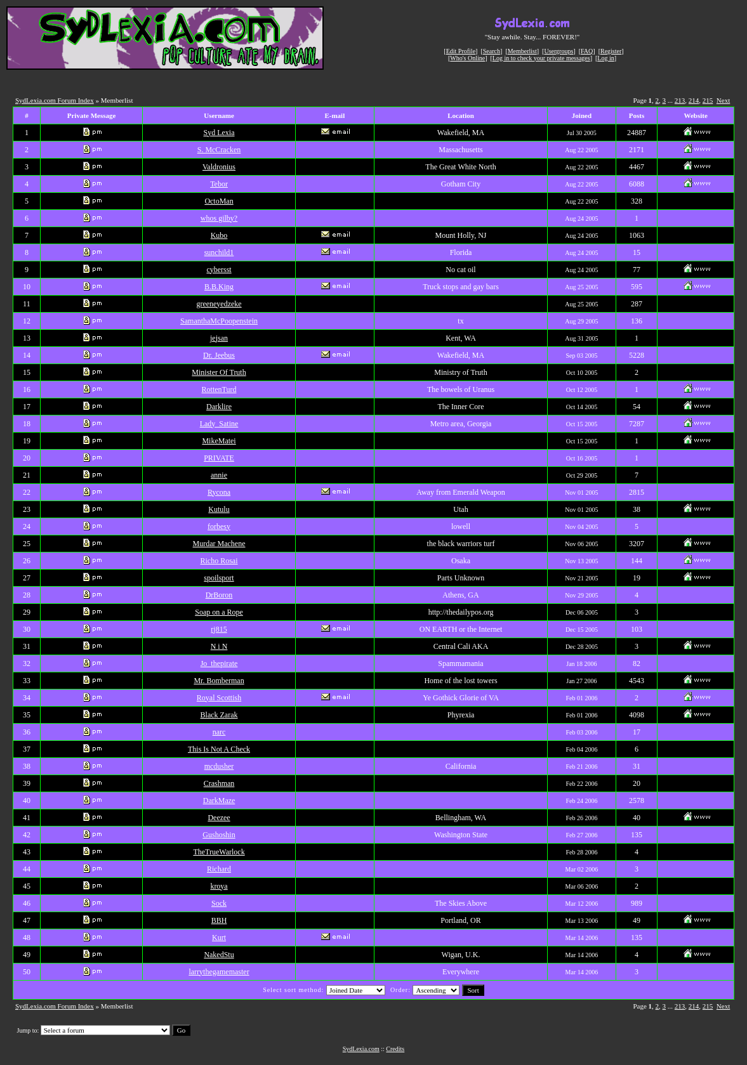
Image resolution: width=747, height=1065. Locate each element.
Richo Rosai (219, 560)
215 (708, 100)
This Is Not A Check (219, 749)
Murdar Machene (219, 543)
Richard (219, 869)
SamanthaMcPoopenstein (219, 321)
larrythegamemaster (218, 971)
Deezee (219, 817)
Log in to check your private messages (541, 58)
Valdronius (218, 166)
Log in (605, 58)
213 (680, 100)
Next (723, 100)
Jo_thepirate (219, 663)
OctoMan (218, 201)
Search (491, 51)
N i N (219, 646)
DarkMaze (219, 800)
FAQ (587, 51)
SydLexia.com (361, 1048)
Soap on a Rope (219, 612)
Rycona (219, 492)
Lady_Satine (219, 423)
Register (610, 51)
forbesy (219, 526)
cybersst (218, 269)
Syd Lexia (219, 132)
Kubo (219, 235)
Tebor (219, 184)
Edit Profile (460, 51)
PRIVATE (219, 458)
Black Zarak (219, 714)
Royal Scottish (219, 697)
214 (694, 100)
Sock (219, 903)
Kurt (219, 937)
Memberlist (522, 51)
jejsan (219, 338)
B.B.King (219, 286)
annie (219, 475)
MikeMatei (218, 440)
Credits (395, 1048)
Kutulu (218, 509)
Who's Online (467, 58)
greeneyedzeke (218, 303)
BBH (219, 920)
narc (219, 732)
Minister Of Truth (219, 372)
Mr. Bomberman (219, 680)
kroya (218, 886)
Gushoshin (218, 834)
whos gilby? (219, 218)
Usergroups (558, 51)
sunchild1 (219, 252)
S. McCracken (219, 149)
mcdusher (219, 766)
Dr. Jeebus (219, 355)
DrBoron (219, 595)
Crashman (219, 783)
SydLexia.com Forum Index (54, 100)
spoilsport (219, 577)
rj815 (219, 629)
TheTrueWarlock (218, 851)
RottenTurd (219, 389)
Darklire (219, 406)
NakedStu (219, 954)
